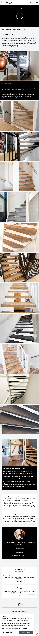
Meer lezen (19, 581)
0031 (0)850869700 (19, 605)
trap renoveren (14, 37)
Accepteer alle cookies (26, 632)
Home (3, 29)
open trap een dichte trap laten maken (16, 486)
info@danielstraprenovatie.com (19, 611)
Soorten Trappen (16, 29)
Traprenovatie (8, 29)
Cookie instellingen (7, 632)
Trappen (3, 88)
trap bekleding (19, 40)
